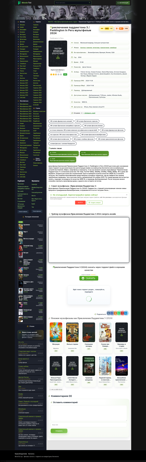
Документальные (25, 133)
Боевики (22, 32)
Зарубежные (37, 133)
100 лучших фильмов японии (93, 125)
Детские (22, 42)
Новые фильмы (37, 163)
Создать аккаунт (96, 202)
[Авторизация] (123, 3)
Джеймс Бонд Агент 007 (37, 188)
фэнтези (83, 47)
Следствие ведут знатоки (27, 351)
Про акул (20, 198)
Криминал (23, 143)
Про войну (23, 37)
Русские (35, 148)
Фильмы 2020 (24, 80)
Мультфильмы (24, 104)
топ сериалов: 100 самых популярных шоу (63, 134)
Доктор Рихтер (24, 377)
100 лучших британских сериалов (87, 121)
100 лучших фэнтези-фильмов (59, 139)
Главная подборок (23, 211)
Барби (33, 204)
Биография (23, 29)
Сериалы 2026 (37, 102)
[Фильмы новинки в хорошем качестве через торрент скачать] (25, 3)
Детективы (23, 39)
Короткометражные (26, 145)
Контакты (31, 454)
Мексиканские (37, 123)
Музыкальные (24, 56)
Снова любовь (23, 366)
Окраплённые (23, 442)
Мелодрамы (23, 54)
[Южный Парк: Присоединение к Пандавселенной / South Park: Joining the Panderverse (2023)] (56, 371)
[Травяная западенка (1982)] (88, 371)
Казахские (36, 128)
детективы (96, 47)
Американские (37, 126)
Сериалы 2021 (37, 90)
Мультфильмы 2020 (25, 106)
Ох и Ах (21, 342)
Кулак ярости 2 (24, 359)
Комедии (22, 49)
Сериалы (35, 25)
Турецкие (36, 143)
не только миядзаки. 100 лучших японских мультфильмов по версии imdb (73, 130)
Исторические (24, 46)
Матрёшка (22, 409)
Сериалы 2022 (37, 93)
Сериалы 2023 (37, 95)
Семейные (23, 63)
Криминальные (24, 51)
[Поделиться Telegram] (126, 313)
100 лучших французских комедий (61, 121)
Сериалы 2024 (37, 97)
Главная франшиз (37, 211)
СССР (34, 131)
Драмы (22, 44)
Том (33, 207)
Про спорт (23, 66)
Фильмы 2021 (24, 83)
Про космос (21, 184)
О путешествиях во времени (23, 195)
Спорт (35, 71)
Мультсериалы (37, 59)
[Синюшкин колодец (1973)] (88, 337)
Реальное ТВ (37, 66)
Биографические (25, 131)
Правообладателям (21, 454)
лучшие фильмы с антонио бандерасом (62, 143)
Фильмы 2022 (24, 85)
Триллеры (23, 68)
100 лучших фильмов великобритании (93, 134)
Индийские (36, 121)
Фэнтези (22, 78)
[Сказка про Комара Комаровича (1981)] (105, 337)
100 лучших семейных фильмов (83, 139)
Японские (36, 114)
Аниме (22, 27)
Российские (36, 138)
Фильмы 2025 (24, 93)
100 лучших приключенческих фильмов (110, 139)
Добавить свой (89, 113)
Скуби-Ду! (34, 184)
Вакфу (21, 394)
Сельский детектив (37, 192)
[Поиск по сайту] (73, 3)
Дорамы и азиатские (39, 111)
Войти (80, 202)
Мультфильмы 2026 (25, 121)
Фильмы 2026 (24, 95)
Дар (20, 386)
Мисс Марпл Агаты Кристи (37, 199)
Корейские (36, 118)
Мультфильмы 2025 (25, 118)
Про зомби (20, 191)
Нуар (21, 76)
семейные (113, 47)
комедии (89, 47)
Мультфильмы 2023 (25, 114)
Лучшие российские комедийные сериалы (24, 187)
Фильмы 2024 (24, 90)
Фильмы (22, 25)
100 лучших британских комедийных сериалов (65, 125)
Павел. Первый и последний (28, 401)
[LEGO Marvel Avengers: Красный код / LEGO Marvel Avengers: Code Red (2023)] (72, 371)
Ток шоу (35, 73)
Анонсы (35, 165)
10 (51, 74)
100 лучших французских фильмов (112, 130)
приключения (104, 47)
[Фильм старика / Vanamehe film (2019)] (72, 337)
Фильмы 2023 (24, 88)
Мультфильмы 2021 (25, 109)
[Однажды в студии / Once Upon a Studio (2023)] (121, 337)
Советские (36, 155)
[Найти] (90, 2)
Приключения (24, 61)
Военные (22, 128)
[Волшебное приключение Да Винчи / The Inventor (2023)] (121, 371)
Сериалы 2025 (37, 100)
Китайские (36, 116)
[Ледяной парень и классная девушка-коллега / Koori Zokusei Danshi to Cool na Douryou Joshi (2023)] (105, 371)
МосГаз (34, 195)
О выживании (21, 201)
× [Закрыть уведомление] (126, 195)
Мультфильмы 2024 (25, 116)
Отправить (58, 431)
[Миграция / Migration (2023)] (56, 337)
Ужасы (22, 71)
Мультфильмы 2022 (25, 111)
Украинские (36, 135)
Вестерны (23, 34)
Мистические (37, 85)
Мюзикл (22, 59)
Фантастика (23, 73)
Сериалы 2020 (37, 88)
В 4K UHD (22, 97)
